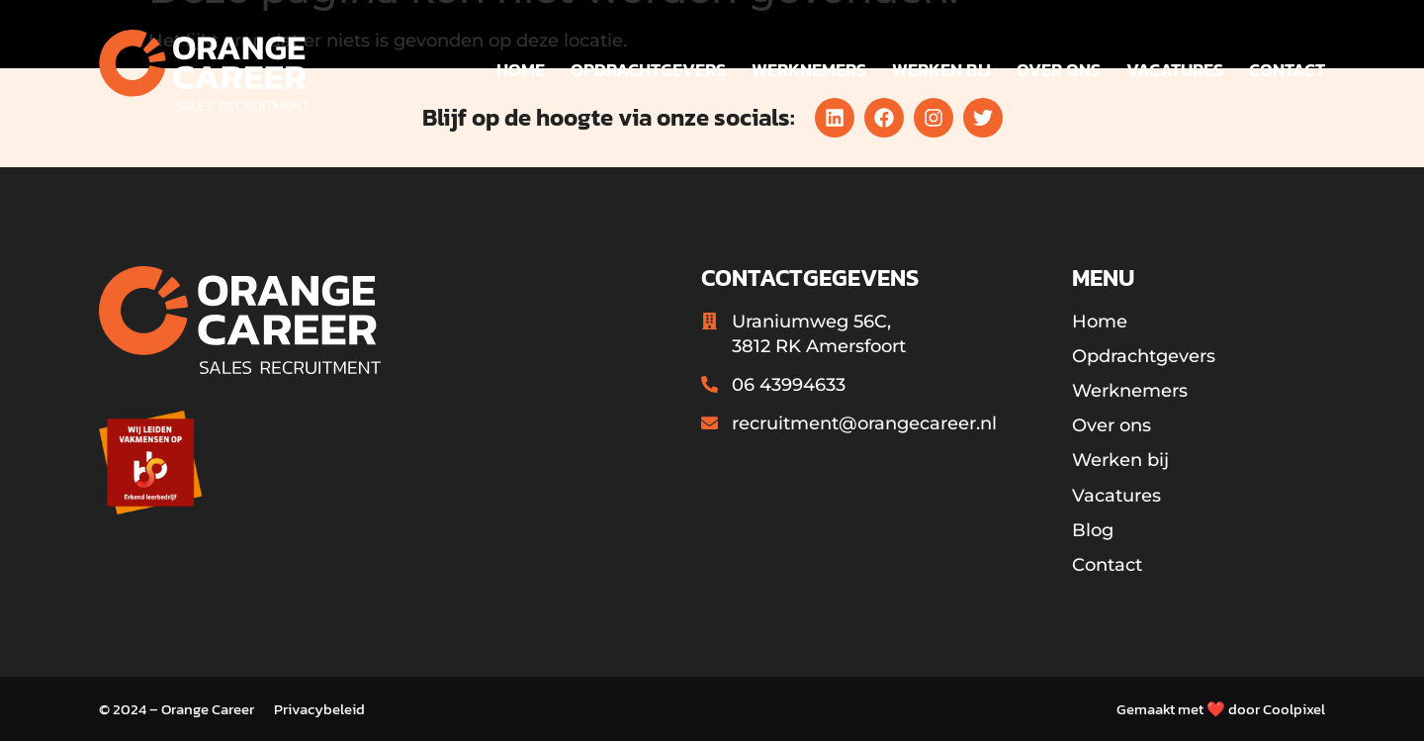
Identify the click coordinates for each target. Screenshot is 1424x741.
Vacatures (1174, 69)
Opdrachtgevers (648, 69)
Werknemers (809, 69)
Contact (1287, 69)
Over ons (1059, 69)
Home (520, 69)
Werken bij (941, 69)
